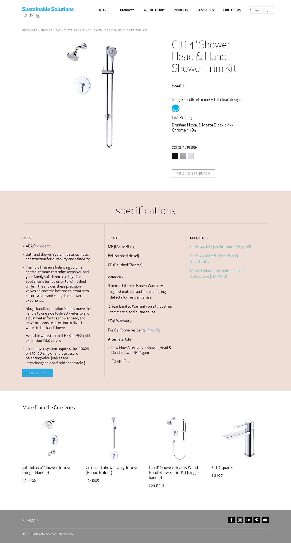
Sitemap (30, 520)
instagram (240, 520)
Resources (206, 10)
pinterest (256, 520)
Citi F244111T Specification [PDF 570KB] (221, 246)
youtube (265, 520)
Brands (104, 10)
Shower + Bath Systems (58, 30)
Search (266, 10)
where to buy (154, 10)
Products (127, 10)
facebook (231, 520)
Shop (254, 10)
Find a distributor (193, 173)
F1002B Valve (37, 373)
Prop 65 (153, 330)
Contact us (232, 10)
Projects (181, 10)
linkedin (248, 520)
